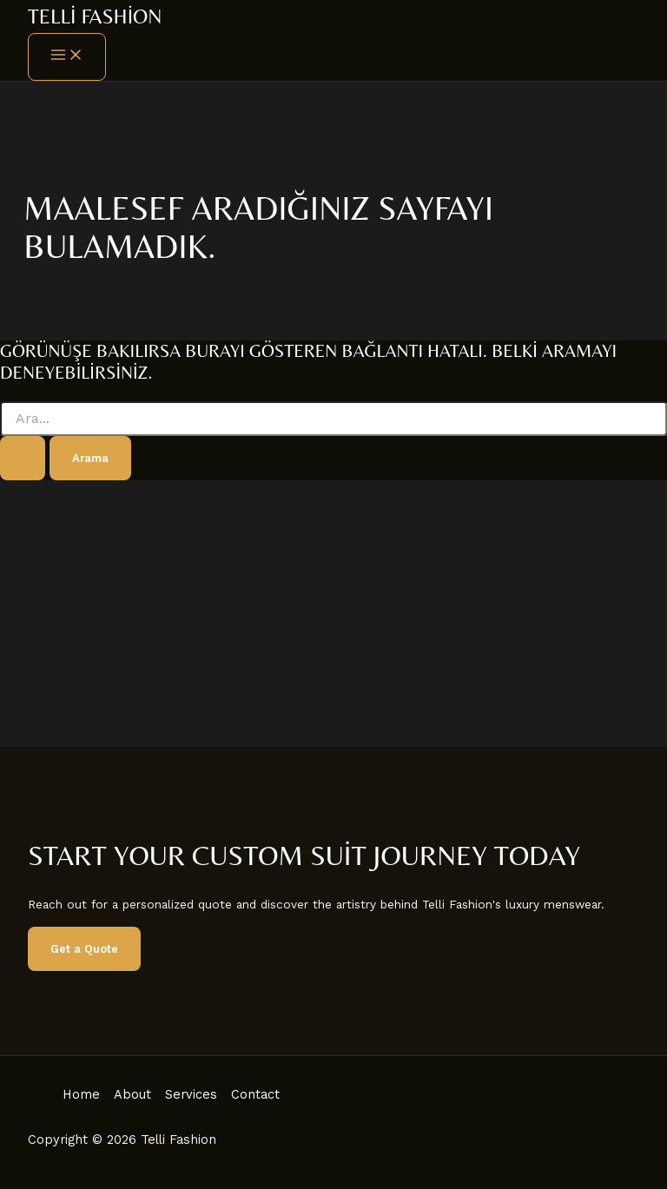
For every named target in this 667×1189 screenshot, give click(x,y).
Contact (255, 1094)
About (132, 1094)
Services (191, 1094)
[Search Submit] (22, 458)
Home (81, 1094)
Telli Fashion (95, 16)
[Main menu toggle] (67, 57)
